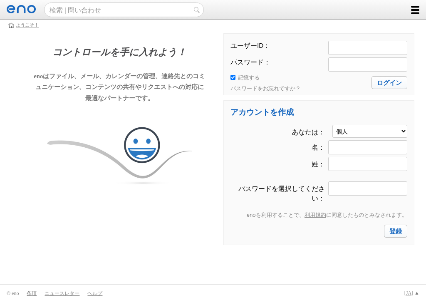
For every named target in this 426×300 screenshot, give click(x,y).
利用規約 (315, 214)
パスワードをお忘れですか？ (265, 88)
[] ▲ (411, 293)
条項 (32, 293)
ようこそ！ (27, 24)
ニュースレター (62, 293)
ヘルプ (94, 293)
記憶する (249, 77)
